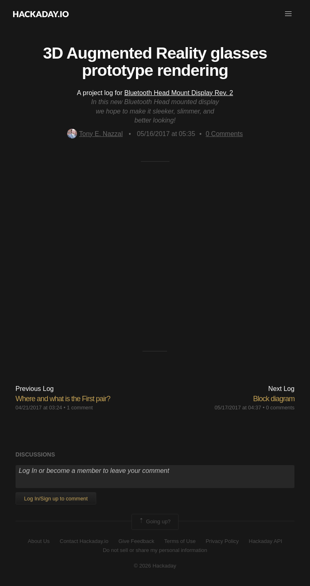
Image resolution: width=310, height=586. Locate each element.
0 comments (280, 407)
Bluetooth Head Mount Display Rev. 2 (178, 92)
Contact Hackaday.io (84, 541)
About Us (39, 541)
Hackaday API (266, 541)
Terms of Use (180, 541)
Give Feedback (136, 541)
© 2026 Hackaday (155, 566)
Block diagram (273, 399)
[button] (288, 14)
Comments (224, 133)
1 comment (80, 407)
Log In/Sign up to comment (56, 498)
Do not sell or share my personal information (155, 550)
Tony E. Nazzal (95, 133)
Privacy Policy (222, 541)
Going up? (154, 521)
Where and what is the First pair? (63, 399)
